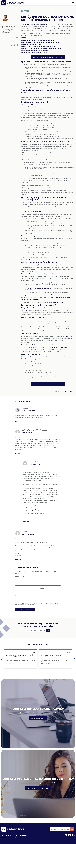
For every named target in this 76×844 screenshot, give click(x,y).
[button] (5, 837)
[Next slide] (74, 659)
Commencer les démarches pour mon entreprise (47, 57)
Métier (25, 11)
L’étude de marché (27, 105)
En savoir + (9, 666)
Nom (17, 588)
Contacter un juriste (7, 835)
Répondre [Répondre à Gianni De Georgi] (26, 521)
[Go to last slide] (2, 659)
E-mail (42, 588)
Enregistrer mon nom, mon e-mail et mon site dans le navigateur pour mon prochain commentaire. (38, 604)
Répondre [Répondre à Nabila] (18, 559)
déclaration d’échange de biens (39, 283)
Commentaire (20, 576)
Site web (18, 596)
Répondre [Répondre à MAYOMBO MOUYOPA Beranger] (18, 453)
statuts (25, 310)
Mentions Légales (21, 835)
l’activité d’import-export (48, 265)
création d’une (35, 24)
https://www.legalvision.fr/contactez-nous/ (36, 510)
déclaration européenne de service (40, 288)
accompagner (25, 259)
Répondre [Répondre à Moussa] (18, 422)
